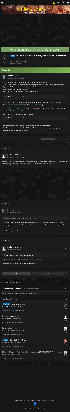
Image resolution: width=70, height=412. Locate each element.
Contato (44, 400)
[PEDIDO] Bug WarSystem (11, 316)
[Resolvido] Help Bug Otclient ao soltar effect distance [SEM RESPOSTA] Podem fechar (31, 352)
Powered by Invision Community (35, 409)
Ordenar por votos (48, 139)
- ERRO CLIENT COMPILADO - (19, 340)
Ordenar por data (62, 139)
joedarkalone (12, 155)
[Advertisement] (35, 29)
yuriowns (8, 318)
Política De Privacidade (32, 400)
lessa (23, 61)
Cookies (52, 400)
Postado (16, 78)
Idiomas (18, 400)
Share (16, 273)
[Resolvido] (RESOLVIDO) (10, 328)
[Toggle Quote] (5, 218)
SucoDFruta (9, 342)
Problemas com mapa (18, 304)
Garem (7, 306)
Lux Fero (7, 330)
